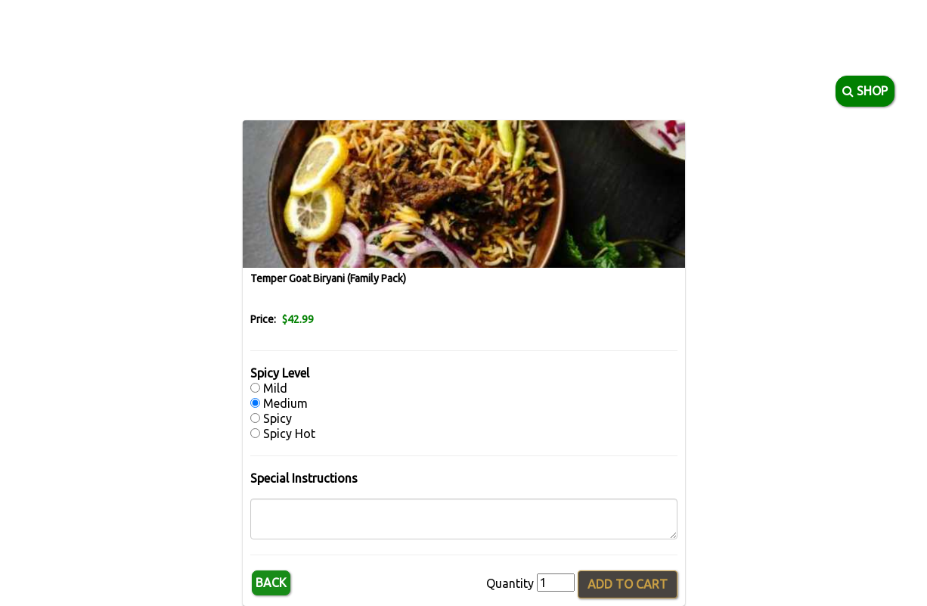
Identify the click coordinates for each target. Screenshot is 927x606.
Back (271, 582)
